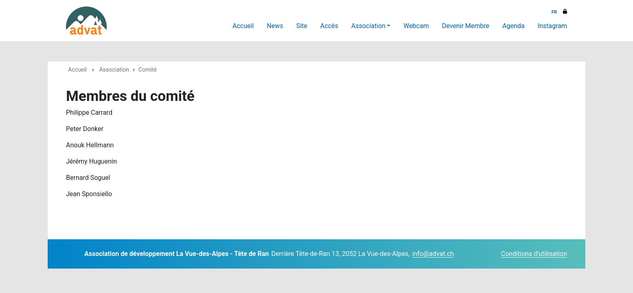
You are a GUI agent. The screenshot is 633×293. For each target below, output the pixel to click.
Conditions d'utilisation (534, 254)
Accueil (243, 26)
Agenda (513, 26)
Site (301, 26)
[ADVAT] (86, 21)
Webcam (416, 26)
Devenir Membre (465, 26)
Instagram (552, 26)
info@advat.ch (433, 254)
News (275, 26)
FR (554, 12)
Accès (329, 26)
